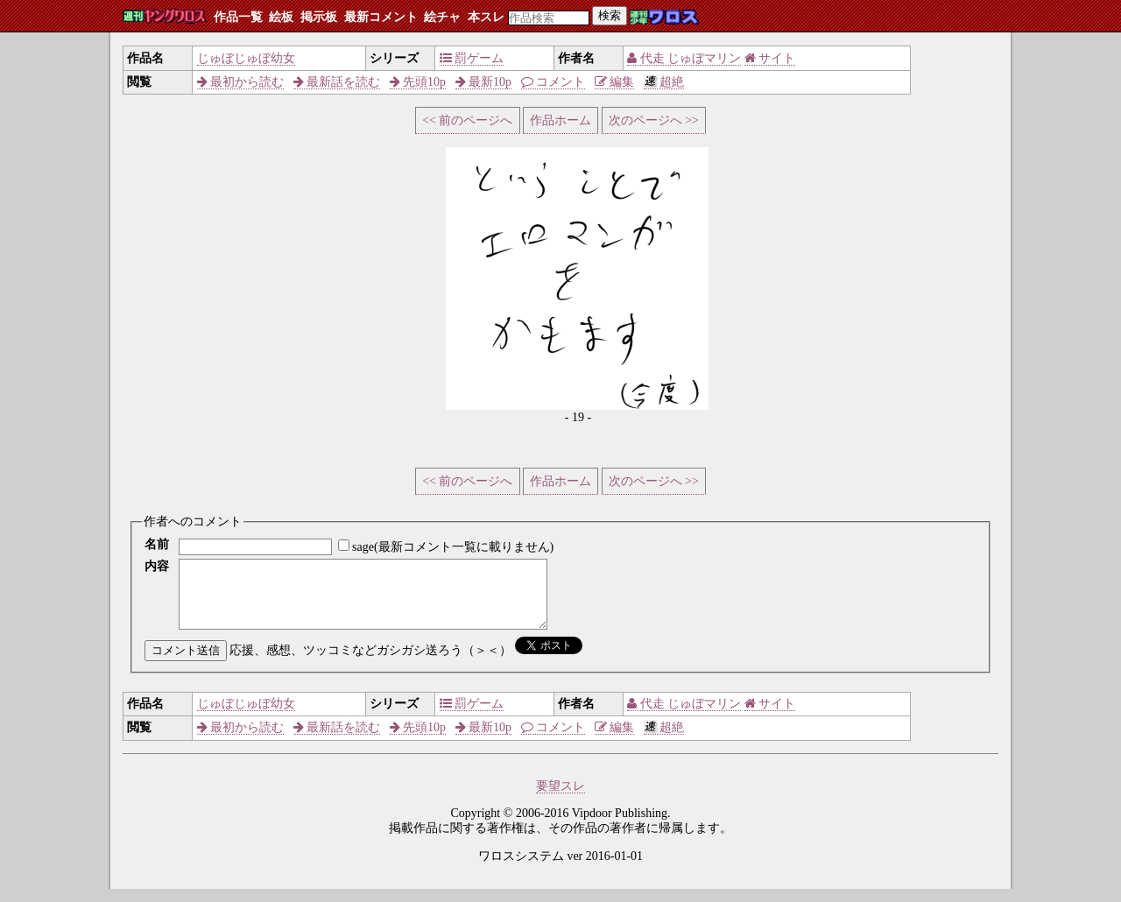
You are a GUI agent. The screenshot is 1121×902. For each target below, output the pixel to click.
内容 (157, 566)
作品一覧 (238, 17)
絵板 (281, 17)
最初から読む (241, 81)
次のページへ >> (654, 120)
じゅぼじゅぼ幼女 (246, 58)
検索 (609, 15)
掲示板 (318, 17)
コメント (553, 81)
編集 (615, 81)
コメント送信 (186, 663)
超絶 (664, 81)
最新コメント (381, 17)
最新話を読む (337, 81)
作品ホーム (560, 120)
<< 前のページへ (467, 120)
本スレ (486, 17)
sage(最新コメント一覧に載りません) (452, 546)
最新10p (483, 81)
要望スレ (560, 799)
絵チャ (442, 17)
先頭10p (418, 81)
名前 (157, 544)
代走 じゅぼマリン (684, 58)
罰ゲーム (472, 58)
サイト (770, 58)
